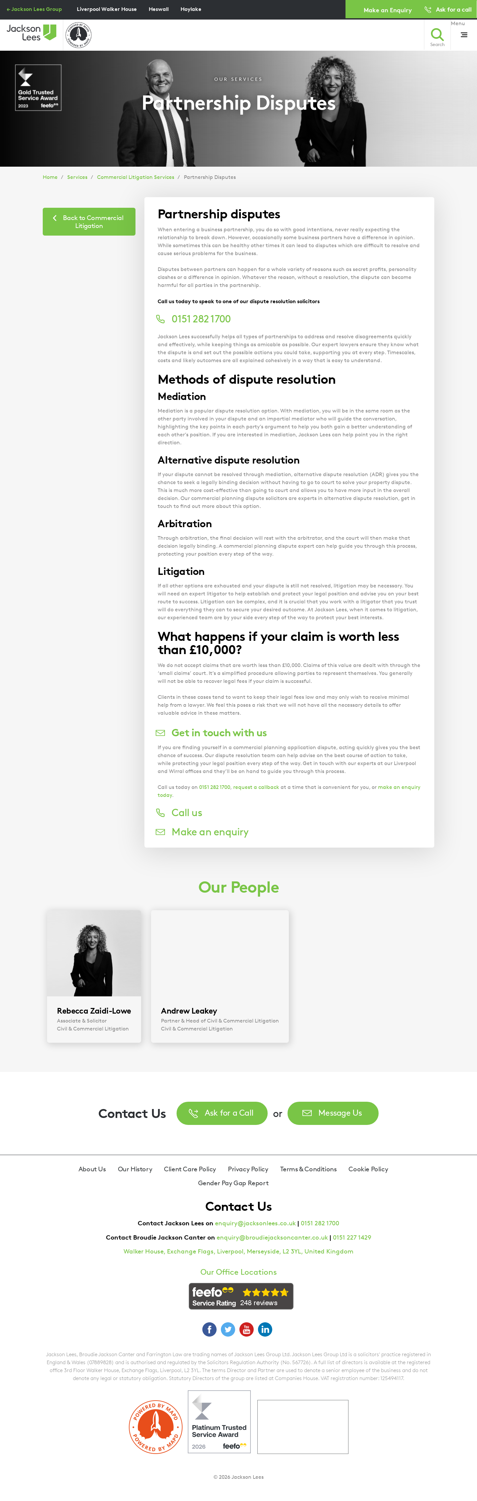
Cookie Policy (368, 1169)
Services (77, 177)
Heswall (159, 9)
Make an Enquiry (388, 10)
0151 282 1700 (214, 787)
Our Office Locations (238, 1272)
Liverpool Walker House (107, 9)
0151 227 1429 (352, 1237)
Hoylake (191, 9)
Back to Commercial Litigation (93, 222)
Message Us (340, 1112)
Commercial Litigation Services (135, 177)
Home (50, 177)
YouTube (246, 1329)
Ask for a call (453, 9)
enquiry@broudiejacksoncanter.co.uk (272, 1237)
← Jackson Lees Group (34, 9)
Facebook (209, 1329)
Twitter (228, 1329)
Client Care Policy (190, 1169)
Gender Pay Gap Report (233, 1183)
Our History (135, 1169)
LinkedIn (265, 1329)
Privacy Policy (248, 1169)
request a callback (256, 787)
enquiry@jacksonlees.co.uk (255, 1223)
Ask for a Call (229, 1112)
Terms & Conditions (308, 1169)
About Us (92, 1169)
